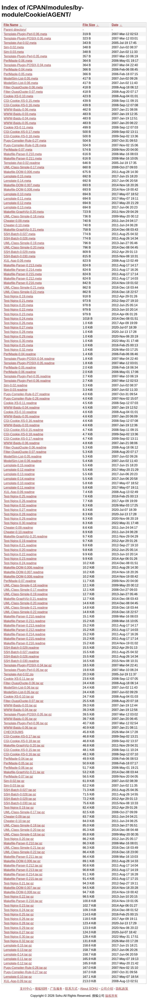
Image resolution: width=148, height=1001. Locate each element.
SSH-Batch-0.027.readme (21, 652)
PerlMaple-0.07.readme (20, 581)
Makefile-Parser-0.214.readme (24, 634)
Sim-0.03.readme (15, 389)
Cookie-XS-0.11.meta (18, 127)
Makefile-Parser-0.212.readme (24, 629)
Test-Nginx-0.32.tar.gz (19, 941)
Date (115, 24)
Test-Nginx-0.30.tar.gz (19, 936)
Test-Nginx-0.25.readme (20, 496)
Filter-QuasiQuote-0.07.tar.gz (23, 701)
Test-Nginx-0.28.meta (18, 331)
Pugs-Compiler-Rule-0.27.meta (25, 140)
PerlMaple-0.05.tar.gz (18, 763)
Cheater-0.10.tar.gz (17, 821)
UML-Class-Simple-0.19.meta (24, 243)
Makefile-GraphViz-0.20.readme (25, 536)
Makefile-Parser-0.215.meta (23, 274)
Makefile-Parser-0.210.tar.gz (23, 843)
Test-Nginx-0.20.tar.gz (19, 838)
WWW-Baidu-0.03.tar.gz (20, 705)
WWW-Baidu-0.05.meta (20, 123)
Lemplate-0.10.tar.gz (18, 976)
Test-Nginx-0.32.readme (20, 505)
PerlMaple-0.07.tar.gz (18, 776)
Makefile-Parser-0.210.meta (23, 154)
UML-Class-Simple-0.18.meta (24, 216)
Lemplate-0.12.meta (17, 203)
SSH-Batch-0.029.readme (21, 647)
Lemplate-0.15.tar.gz (18, 945)
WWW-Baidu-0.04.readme (22, 407)
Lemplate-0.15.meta (17, 176)
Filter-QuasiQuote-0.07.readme (25, 452)
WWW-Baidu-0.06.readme (22, 443)
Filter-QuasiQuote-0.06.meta (23, 87)
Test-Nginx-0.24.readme (20, 563)
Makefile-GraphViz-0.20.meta (24, 211)
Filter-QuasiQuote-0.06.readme (25, 447)
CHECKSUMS (13, 732)
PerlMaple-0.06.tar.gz (18, 767)
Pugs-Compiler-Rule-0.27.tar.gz (25, 972)
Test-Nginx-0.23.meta (18, 314)
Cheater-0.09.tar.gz (17, 816)
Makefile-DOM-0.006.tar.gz (22, 861)
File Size (89, 24)
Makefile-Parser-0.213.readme (24, 625)
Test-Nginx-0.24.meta (18, 318)
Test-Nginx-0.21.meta (18, 300)
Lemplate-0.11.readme (19, 487)
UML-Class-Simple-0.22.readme (26, 612)
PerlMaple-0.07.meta (18, 149)
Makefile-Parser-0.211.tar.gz (23, 856)
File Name (11, 24)
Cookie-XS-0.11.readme (20, 403)
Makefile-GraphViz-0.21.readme (25, 598)
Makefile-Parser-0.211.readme (24, 621)
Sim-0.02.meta (14, 47)
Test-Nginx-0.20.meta (18, 305)
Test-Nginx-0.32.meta (18, 349)
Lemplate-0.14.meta (17, 180)
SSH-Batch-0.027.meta (19, 234)
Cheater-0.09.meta (16, 220)
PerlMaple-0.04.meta (18, 69)
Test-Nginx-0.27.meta (18, 327)
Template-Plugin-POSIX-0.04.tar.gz (28, 665)
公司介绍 (107, 988)
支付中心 (26, 988)
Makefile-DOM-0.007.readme (23, 572)
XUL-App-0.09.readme (19, 492)
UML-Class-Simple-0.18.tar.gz (24, 834)
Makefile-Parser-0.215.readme (24, 638)
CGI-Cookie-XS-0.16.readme (23, 420)
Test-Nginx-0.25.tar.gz (19, 914)
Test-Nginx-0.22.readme (20, 554)
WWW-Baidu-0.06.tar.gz (20, 727)
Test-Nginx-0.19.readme (20, 540)
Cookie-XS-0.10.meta (18, 96)
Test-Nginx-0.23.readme (20, 558)
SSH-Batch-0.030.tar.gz (20, 803)
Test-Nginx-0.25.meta (18, 345)
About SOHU (89, 988)
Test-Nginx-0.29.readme (20, 518)
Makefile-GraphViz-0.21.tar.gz (24, 772)
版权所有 (111, 995)
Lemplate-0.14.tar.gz (18, 954)
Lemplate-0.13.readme (19, 474)
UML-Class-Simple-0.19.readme (26, 594)
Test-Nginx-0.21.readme (20, 545)
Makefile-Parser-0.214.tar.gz (23, 874)
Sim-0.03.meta (14, 52)
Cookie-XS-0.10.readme (20, 412)
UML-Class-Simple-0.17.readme (26, 589)
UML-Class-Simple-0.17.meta (24, 167)
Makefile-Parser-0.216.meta (23, 283)
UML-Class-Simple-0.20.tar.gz (24, 829)
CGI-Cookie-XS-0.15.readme (23, 429)
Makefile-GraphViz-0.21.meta (24, 229)
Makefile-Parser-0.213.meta (23, 265)
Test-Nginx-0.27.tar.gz (19, 932)
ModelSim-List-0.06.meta (21, 83)
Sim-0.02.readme (15, 385)
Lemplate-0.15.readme (19, 465)
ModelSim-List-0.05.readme (23, 456)
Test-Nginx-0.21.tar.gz (19, 883)
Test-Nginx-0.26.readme (20, 501)
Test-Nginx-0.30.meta (18, 340)
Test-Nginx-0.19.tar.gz (19, 807)
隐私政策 (122, 988)
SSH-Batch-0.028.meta (19, 238)
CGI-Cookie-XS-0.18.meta (22, 136)
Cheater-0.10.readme (18, 532)
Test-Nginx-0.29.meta (18, 336)
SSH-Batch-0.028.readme (21, 656)
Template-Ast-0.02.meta (20, 42)
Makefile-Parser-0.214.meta (23, 269)
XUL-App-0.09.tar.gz (18, 981)
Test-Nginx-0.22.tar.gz (19, 896)
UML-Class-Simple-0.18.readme (26, 585)
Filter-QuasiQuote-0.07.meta (23, 91)
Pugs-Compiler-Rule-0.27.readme (27, 394)
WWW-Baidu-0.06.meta (20, 109)
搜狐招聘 (41, 988)
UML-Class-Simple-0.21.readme (26, 607)
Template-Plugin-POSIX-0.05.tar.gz (28, 714)
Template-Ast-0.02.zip (19, 674)
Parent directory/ (15, 29)
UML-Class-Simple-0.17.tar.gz (24, 812)
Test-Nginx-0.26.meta (18, 323)
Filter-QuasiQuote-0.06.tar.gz (23, 683)
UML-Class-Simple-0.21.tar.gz (24, 847)
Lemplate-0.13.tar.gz (18, 950)
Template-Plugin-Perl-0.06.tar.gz (26, 723)
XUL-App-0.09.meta (17, 260)
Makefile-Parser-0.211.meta (23, 158)
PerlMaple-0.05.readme (20, 367)
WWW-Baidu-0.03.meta (20, 114)
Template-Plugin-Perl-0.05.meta (25, 56)
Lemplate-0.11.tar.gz (18, 959)
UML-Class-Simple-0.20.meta (24, 247)
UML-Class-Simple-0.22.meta (24, 292)
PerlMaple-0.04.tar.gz (18, 758)
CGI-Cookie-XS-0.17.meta (22, 131)
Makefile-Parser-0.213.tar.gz (23, 870)
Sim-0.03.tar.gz (14, 785)
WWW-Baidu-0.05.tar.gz (20, 718)
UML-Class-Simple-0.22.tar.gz (24, 852)
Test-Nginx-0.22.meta (18, 309)
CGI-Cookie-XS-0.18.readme (23, 434)
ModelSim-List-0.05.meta (21, 78)
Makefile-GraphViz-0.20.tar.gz (24, 745)
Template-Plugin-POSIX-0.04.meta (27, 65)
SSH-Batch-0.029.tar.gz (20, 798)
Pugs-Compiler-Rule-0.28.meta (25, 145)
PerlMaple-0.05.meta (18, 74)
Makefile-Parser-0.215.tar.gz (23, 878)
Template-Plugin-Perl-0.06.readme (27, 380)
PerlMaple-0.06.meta (18, 60)
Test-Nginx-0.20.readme (20, 550)
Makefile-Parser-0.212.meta (23, 278)
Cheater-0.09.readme (18, 527)
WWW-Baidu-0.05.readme (22, 416)
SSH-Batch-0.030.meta (19, 256)
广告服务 (56, 988)
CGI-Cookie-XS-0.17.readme (23, 438)
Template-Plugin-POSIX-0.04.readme (29, 358)
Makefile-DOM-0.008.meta (22, 189)
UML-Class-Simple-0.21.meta (24, 287)
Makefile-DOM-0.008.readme (23, 576)
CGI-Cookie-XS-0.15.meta (22, 100)
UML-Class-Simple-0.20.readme (26, 603)
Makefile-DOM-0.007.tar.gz (22, 887)
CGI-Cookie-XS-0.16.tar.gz (22, 754)
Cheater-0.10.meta (16, 225)
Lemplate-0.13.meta (17, 207)
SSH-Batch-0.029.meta (19, 252)
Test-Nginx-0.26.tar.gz (19, 918)
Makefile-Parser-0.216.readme (24, 643)
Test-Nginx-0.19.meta (18, 296)
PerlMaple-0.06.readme (20, 372)
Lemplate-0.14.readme (19, 478)
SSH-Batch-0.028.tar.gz (20, 794)
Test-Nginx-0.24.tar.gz (19, 910)
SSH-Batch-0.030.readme (21, 661)
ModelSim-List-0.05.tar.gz (21, 692)
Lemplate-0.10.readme (19, 483)
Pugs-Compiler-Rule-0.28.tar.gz (25, 967)
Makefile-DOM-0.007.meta (22, 185)
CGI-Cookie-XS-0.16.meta (22, 105)
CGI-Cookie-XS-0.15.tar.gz (22, 750)
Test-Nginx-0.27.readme (20, 509)
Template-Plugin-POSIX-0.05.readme (29, 363)
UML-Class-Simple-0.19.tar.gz (24, 825)
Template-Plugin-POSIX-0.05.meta (27, 38)
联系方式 (71, 988)
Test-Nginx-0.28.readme (20, 514)
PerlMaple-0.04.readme (20, 354)
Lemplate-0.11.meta (17, 198)
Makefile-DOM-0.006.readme (23, 567)
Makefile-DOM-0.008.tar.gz (22, 892)
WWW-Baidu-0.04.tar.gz (20, 709)
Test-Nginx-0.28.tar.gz (19, 923)
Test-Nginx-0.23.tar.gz (19, 905)
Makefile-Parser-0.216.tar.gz (23, 901)
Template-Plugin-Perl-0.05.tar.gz (26, 670)
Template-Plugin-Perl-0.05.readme (27, 376)
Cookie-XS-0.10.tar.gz (19, 696)
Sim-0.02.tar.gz (14, 781)
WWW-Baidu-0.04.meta (20, 118)
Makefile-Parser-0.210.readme (24, 616)
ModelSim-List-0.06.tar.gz (21, 687)
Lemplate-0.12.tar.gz (18, 963)
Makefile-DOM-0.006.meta (22, 172)
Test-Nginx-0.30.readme (20, 523)
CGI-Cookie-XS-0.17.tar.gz (22, 736)
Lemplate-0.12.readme (19, 469)
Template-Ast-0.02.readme (22, 163)
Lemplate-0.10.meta (17, 194)
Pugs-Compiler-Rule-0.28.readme (27, 398)
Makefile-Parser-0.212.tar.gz (23, 865)
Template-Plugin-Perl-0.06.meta (25, 34)
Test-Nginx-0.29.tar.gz (19, 927)
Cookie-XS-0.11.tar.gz (19, 678)
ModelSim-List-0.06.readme (23, 461)
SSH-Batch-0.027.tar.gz (20, 790)
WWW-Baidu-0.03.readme (22, 425)
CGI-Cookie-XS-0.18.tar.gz (22, 741)
